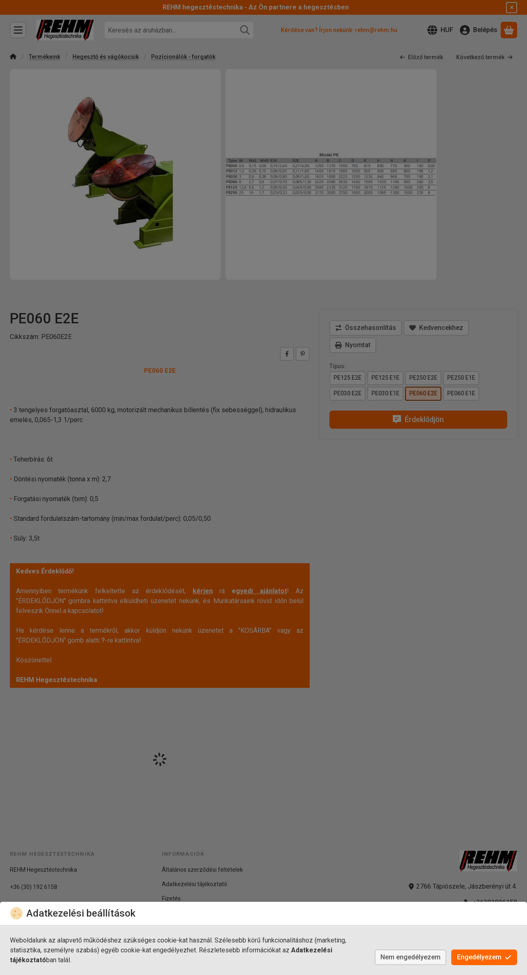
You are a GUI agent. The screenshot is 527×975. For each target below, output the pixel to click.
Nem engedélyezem (410, 957)
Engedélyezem (484, 957)
